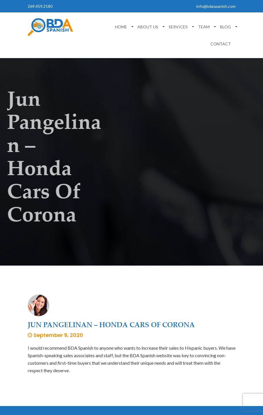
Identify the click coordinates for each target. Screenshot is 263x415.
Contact (220, 43)
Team (204, 26)
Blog (225, 26)
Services (178, 26)
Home (121, 26)
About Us (147, 26)
